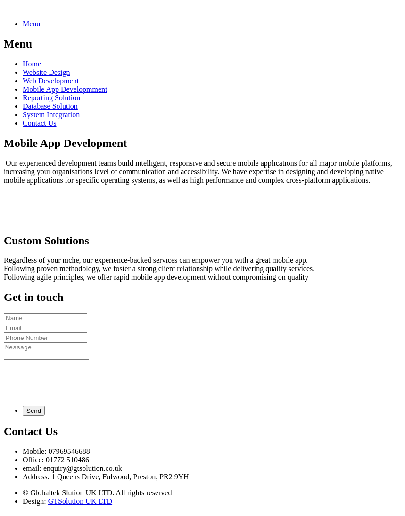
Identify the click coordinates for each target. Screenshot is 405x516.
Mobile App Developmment (65, 89)
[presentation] (75, 382)
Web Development (51, 81)
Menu (31, 24)
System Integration (51, 115)
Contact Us (40, 123)
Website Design (46, 72)
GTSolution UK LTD (80, 504)
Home (32, 64)
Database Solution (50, 106)
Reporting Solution (51, 98)
